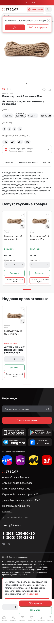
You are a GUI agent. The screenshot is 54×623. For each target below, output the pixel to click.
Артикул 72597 (7, 93)
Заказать (35, 610)
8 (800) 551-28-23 (18, 537)
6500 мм (32, 115)
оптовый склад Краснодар (17, 482)
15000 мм (46, 115)
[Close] (48, 20)
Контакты (7, 511)
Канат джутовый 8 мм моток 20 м (13, 237)
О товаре (8, 162)
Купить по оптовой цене (14, 280)
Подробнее (32, 594)
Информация (9, 398)
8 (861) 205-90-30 (18, 533)
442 (27, 142)
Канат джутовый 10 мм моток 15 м (39, 237)
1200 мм (20, 115)
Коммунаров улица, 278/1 (16, 488)
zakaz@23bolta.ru (12, 525)
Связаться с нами (27, 420)
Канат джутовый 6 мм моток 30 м (13, 332)
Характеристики (28, 162)
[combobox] (23, 16)
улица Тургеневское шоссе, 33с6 (21, 500)
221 (12, 142)
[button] (48, 16)
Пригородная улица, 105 (16, 505)
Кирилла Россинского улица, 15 (20, 494)
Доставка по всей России (15, 517)
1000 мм (8, 115)
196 (5, 142)
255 (20, 142)
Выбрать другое (38, 27)
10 (20, 129)
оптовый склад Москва (15, 477)
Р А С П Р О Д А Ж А (27, 3)
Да (14, 27)
